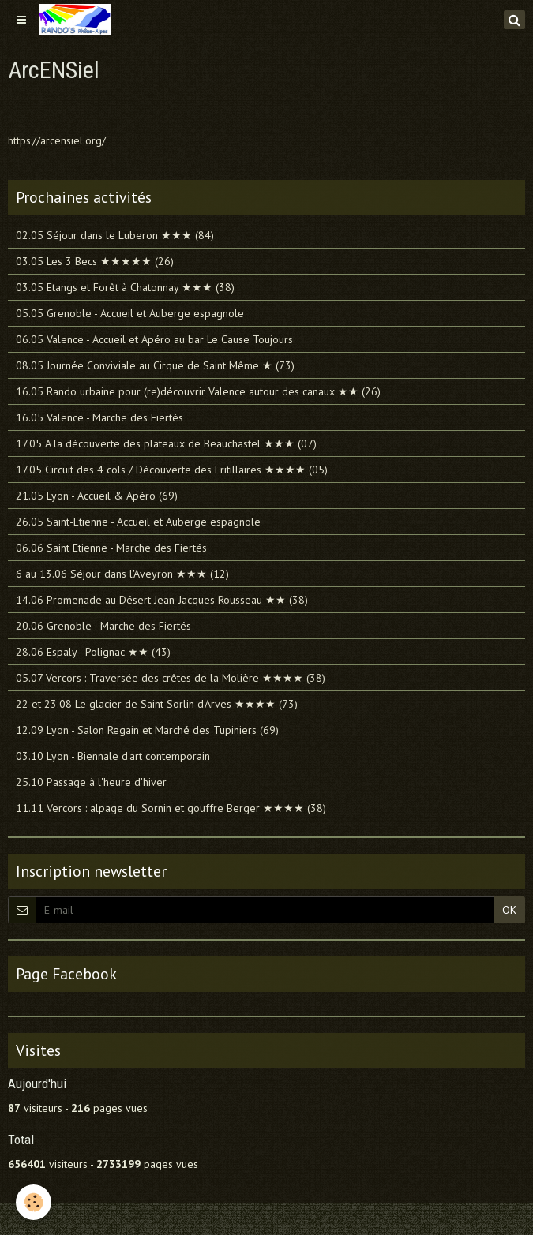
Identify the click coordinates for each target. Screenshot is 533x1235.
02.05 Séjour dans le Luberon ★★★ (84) (115, 235)
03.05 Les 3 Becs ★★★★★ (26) (95, 261)
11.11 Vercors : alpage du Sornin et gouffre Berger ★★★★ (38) (171, 808)
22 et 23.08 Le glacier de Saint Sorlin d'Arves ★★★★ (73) (157, 704)
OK (509, 910)
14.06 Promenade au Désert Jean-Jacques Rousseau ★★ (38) (162, 600)
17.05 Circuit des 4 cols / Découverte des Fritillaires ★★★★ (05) (172, 469)
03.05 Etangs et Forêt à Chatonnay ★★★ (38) (125, 287)
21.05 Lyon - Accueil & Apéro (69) (97, 495)
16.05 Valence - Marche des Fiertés (99, 417)
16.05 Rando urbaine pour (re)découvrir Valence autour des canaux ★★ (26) (198, 391)
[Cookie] (33, 1202)
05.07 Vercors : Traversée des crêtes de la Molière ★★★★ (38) (170, 678)
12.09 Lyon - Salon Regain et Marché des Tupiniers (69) (147, 730)
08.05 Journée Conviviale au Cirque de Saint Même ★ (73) (155, 365)
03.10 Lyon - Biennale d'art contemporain (113, 756)
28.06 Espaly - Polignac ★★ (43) (93, 652)
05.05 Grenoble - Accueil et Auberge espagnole (130, 313)
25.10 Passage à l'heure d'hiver (91, 782)
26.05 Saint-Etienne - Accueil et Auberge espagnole (138, 522)
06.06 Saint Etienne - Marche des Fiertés (111, 548)
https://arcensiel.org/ (57, 140)
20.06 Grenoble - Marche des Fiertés (103, 626)
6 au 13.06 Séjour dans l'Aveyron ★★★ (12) (122, 574)
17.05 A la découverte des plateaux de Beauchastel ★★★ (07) (166, 443)
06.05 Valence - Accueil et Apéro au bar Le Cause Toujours (154, 339)
